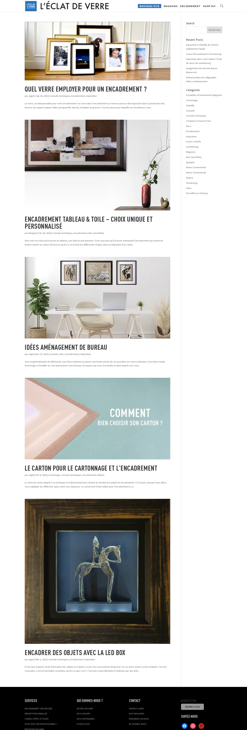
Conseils (54, 354)
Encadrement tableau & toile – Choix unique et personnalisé (89, 222)
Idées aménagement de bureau (66, 347)
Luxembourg (192, 146)
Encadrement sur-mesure (38, 708)
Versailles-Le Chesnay (197, 193)
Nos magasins (136, 713)
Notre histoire (85, 708)
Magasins (171, 7)
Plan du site (83, 723)
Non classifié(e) (96, 233)
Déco (62, 354)
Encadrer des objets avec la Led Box (75, 652)
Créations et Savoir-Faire (198, 120)
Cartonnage (54, 474)
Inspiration (91, 95)
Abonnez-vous (192, 706)
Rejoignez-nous (138, 723)
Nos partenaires (86, 718)
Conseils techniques (60, 95)
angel (31, 95)
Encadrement (190, 7)
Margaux (33, 233)
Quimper (190, 162)
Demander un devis (139, 718)
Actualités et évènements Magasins (204, 95)
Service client (136, 708)
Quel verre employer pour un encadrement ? (86, 89)
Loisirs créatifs (193, 141)
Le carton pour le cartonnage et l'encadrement (91, 468)
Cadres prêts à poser (37, 718)
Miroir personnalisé (36, 713)
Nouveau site (150, 7)
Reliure (100, 474)
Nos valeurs (83, 713)
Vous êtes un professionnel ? (41, 723)
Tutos (189, 188)
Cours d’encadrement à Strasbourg (203, 53)
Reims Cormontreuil (196, 167)
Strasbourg (191, 182)
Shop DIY (209, 7)
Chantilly (190, 105)
